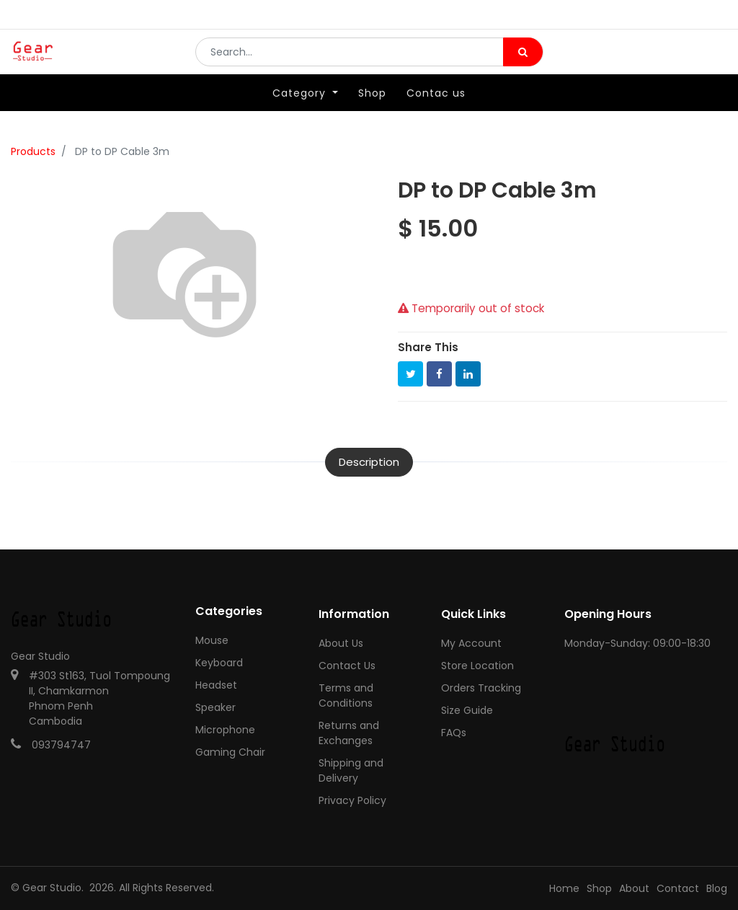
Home (564, 888)
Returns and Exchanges (349, 733)
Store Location (477, 665)
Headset (216, 685)
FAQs (453, 732)
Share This (428, 347)
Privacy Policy (352, 800)
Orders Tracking (481, 688)
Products (33, 151)
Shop (599, 888)
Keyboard (219, 662)
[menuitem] (372, 113)
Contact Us (347, 665)
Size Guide (467, 710)
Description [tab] (369, 461)
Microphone (225, 730)
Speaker (215, 707)
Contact (678, 888)
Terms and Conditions (346, 695)
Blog (716, 888)
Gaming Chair (230, 752)
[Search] (523, 62)
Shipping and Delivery (351, 770)
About (634, 888)
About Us (341, 643)
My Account (471, 643)
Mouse (211, 640)
